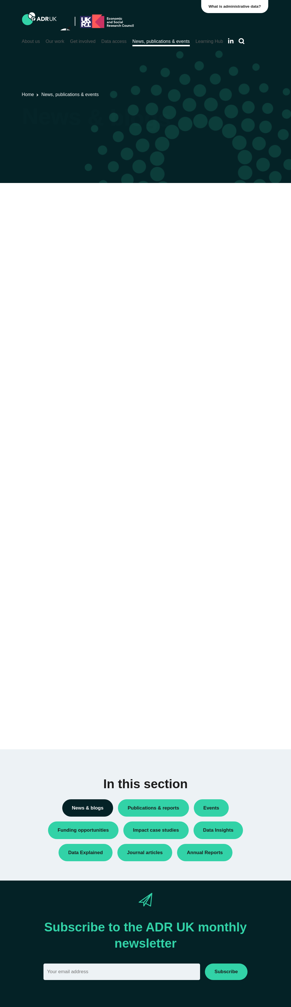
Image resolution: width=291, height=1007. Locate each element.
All (209, 197)
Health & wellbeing (224, 631)
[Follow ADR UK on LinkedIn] (231, 40)
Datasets (215, 269)
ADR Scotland (220, 454)
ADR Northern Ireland (227, 444)
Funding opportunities (227, 288)
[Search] (241, 41)
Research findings (224, 336)
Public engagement (225, 317)
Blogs (212, 233)
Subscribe (226, 971)
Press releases (221, 307)
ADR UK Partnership (226, 464)
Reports (214, 327)
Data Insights (219, 242)
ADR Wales (218, 474)
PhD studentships (223, 298)
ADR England (220, 435)
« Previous (136, 219)
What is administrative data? (236, 6)
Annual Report (220, 223)
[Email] (121, 972)
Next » (180, 219)
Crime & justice (221, 605)
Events (213, 278)
